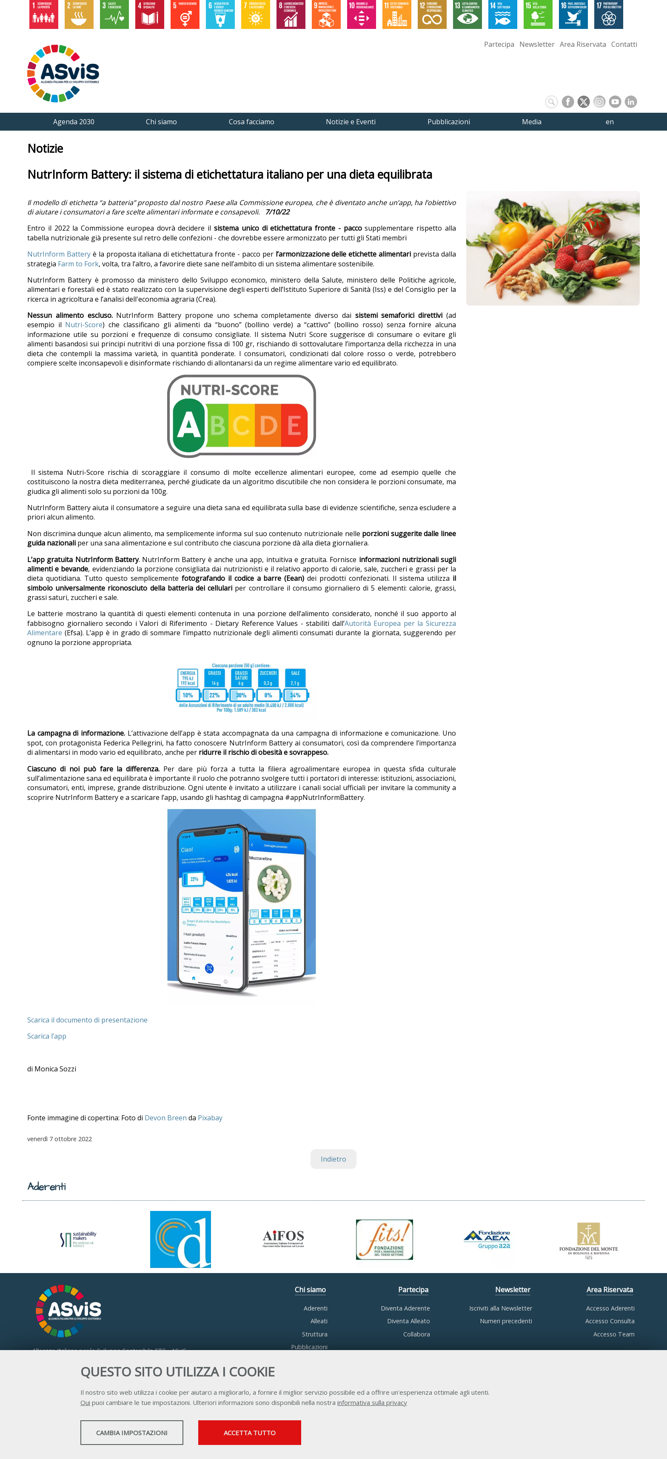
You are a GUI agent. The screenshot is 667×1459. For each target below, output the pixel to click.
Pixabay (210, 1117)
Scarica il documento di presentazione (87, 1020)
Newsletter (537, 44)
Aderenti (316, 1308)
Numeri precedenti (506, 1321)
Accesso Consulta (610, 1321)
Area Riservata (583, 44)
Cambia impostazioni (147, 1434)
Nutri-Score (84, 325)
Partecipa (499, 44)
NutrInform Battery (59, 254)
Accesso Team (614, 1334)
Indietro (333, 1159)
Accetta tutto (301, 1434)
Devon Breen (166, 1117)
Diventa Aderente (405, 1308)
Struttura (315, 1334)
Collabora (416, 1334)
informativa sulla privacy (372, 1403)
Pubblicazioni (309, 1347)
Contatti (624, 44)
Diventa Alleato (408, 1321)
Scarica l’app (46, 1036)
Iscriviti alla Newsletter (500, 1308)
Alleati (319, 1321)
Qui (85, 1403)
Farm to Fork (78, 263)
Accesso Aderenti (610, 1308)
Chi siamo (310, 1289)
